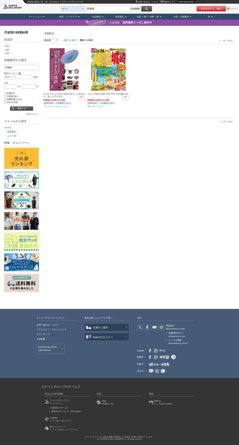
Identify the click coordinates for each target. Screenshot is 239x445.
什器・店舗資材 (181, 16)
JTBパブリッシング (95, 106)
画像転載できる (13, 99)
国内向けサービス (60, 408)
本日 (7, 46)
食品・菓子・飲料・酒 (148, 16)
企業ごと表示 (69, 40)
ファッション (34, 16)
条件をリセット (32, 114)
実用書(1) (11, 131)
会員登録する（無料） (212, 8)
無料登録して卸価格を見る (57, 103)
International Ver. (188, 2)
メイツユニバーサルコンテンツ (56, 106)
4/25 (7, 50)
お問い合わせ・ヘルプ (148, 2)
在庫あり (9, 93)
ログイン (234, 8)
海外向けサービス (67, 411)
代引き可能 (11, 102)
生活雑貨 (96, 16)
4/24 (7, 53)
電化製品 (119, 16)
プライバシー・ (52, 329)
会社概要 (41, 339)
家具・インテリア (68, 16)
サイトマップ (43, 334)
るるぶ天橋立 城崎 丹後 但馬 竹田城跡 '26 (107, 94)
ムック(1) (11, 135)
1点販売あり (11, 96)
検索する (21, 108)
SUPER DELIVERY (47, 349)
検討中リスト (170, 2)
